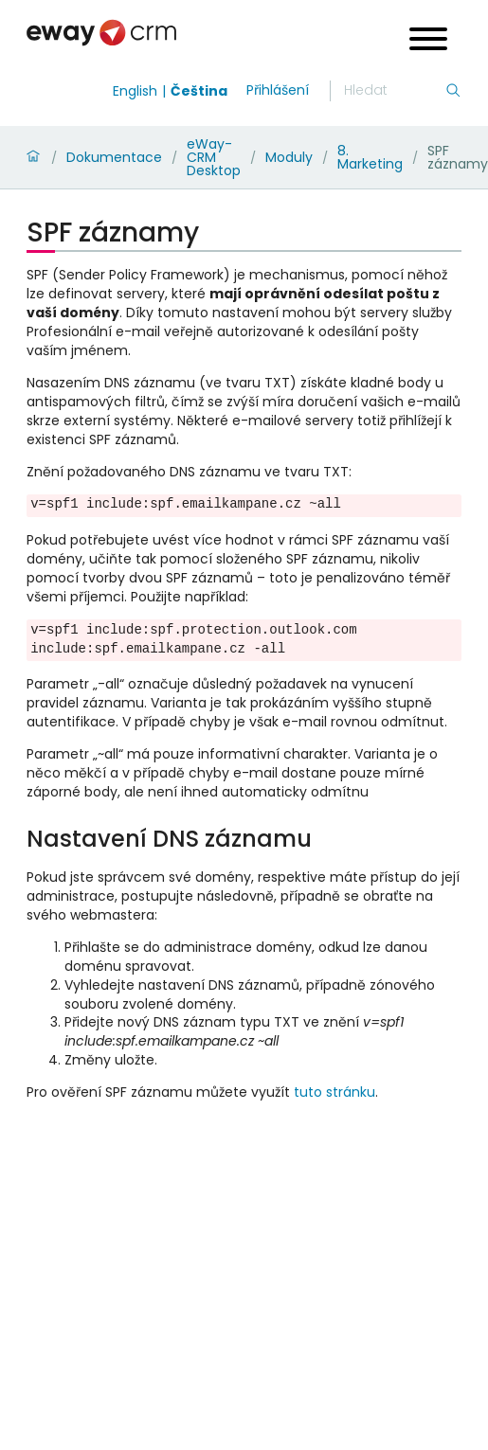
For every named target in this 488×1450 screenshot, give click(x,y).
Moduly (289, 157)
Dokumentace (114, 157)
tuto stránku (334, 1092)
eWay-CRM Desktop (214, 157)
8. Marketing (370, 157)
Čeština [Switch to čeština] (199, 90)
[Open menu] (428, 41)
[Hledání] (394, 91)
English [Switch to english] (135, 90)
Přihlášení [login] (277, 89)
